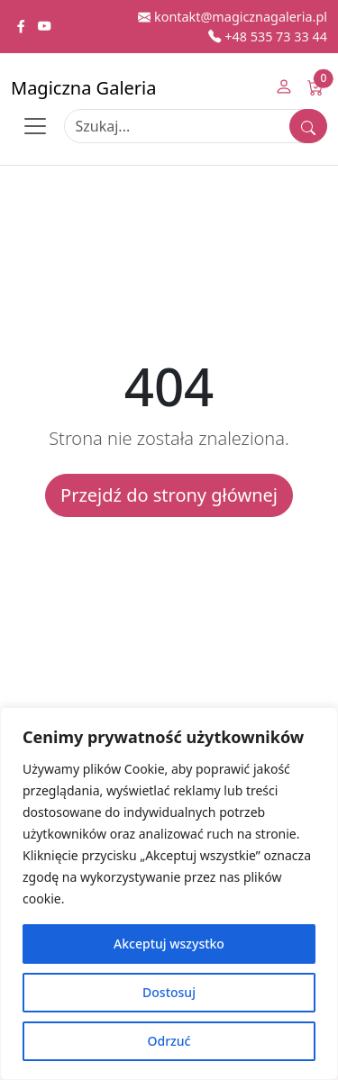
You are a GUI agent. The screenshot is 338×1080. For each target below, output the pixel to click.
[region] (169, 893)
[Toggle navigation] (35, 126)
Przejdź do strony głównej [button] (169, 495)
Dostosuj (169, 992)
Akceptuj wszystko (169, 943)
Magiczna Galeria (83, 88)
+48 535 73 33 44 (267, 36)
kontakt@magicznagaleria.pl (232, 16)
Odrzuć (169, 1040)
